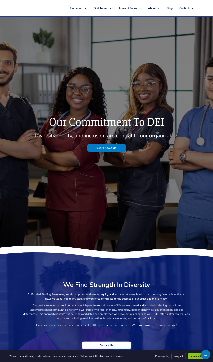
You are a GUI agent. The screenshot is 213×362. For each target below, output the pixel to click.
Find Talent (103, 8)
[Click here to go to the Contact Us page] (106, 345)
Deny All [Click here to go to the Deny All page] (177, 356)
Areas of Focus (130, 8)
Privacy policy (161, 356)
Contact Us (186, 8)
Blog (170, 8)
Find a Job (78, 8)
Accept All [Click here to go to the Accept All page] (195, 356)
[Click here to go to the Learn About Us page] (106, 148)
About (154, 8)
